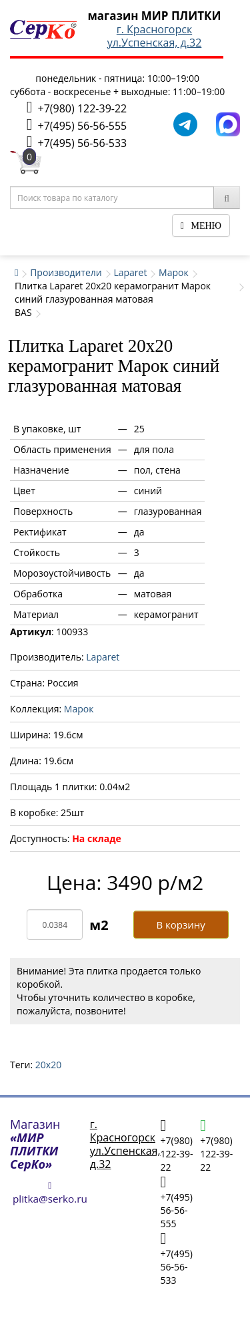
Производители (66, 272)
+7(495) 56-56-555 (77, 124)
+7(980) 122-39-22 (77, 107)
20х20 (48, 1064)
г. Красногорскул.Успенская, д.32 (154, 36)
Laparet (130, 272)
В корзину (180, 924)
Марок (174, 272)
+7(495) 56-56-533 (77, 142)
